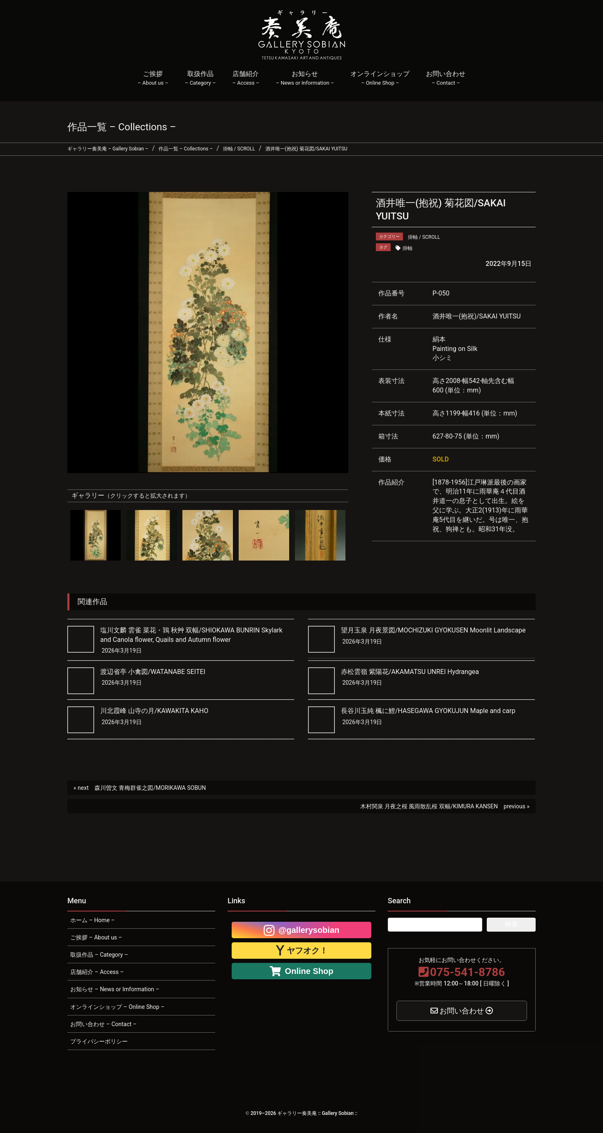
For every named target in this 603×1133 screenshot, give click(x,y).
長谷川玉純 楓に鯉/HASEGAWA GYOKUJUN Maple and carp (428, 711)
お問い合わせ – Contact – (103, 1024)
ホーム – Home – (92, 920)
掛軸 (407, 248)
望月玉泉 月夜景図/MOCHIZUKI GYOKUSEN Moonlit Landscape (433, 630)
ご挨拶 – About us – (96, 937)
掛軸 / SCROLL (424, 237)
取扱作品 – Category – (99, 954)
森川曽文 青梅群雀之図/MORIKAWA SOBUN (150, 788)
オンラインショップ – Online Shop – (117, 1007)
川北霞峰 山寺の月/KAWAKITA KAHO (154, 711)
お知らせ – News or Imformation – (114, 989)
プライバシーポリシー (99, 1041)
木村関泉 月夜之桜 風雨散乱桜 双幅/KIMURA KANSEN (429, 806)
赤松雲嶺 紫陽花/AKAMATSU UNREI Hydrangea (410, 672)
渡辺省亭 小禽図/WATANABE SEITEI (152, 672)
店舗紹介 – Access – (97, 972)
